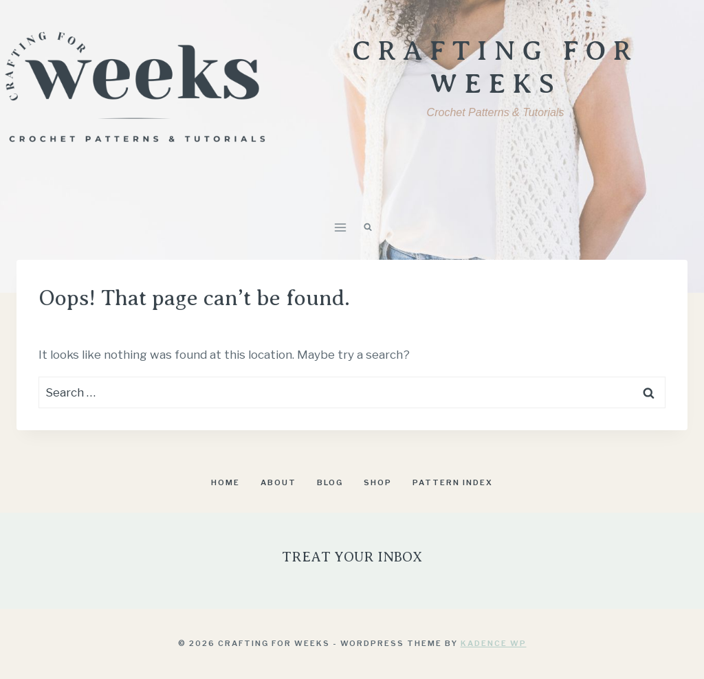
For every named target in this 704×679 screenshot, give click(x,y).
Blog (330, 482)
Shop (378, 482)
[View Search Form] (368, 227)
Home (225, 482)
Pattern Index (452, 482)
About (278, 482)
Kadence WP (494, 643)
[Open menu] (340, 227)
